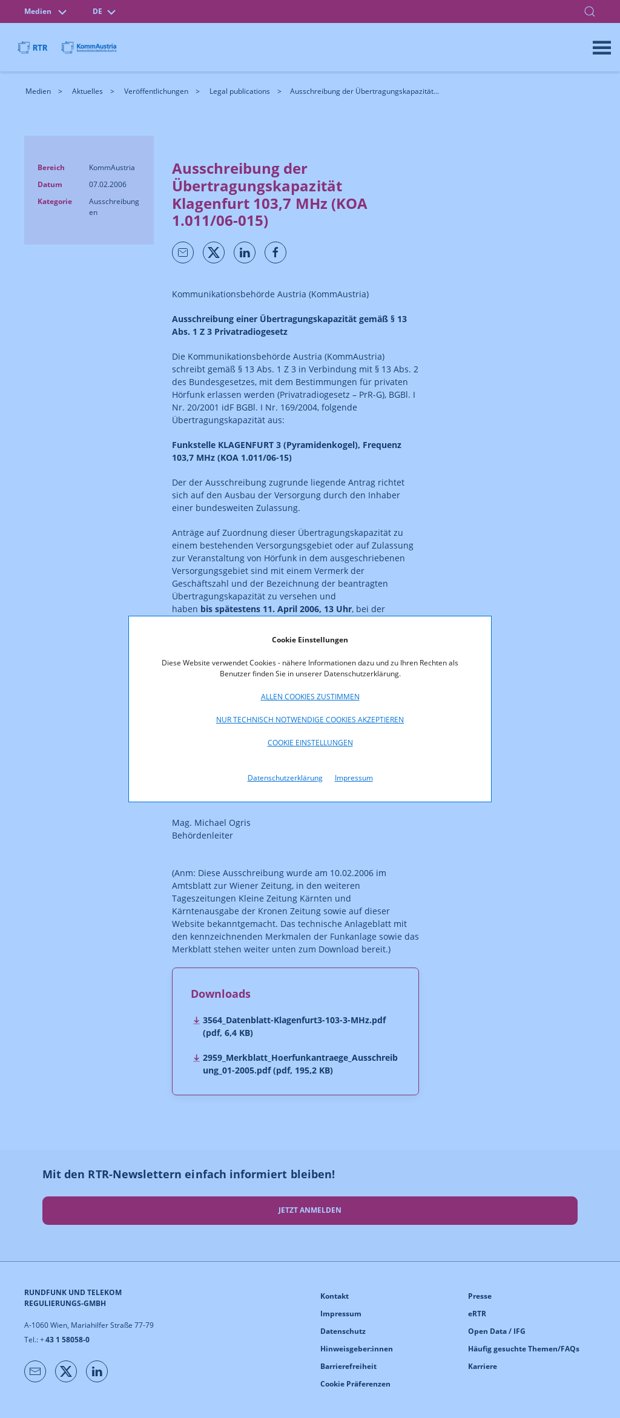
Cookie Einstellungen (310, 742)
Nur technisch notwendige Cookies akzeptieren (310, 719)
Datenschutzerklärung (285, 778)
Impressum (354, 778)
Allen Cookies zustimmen (310, 696)
